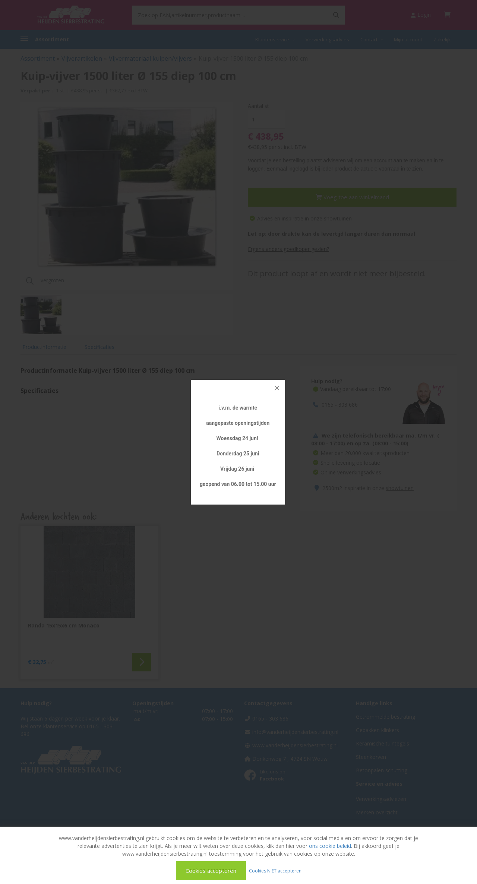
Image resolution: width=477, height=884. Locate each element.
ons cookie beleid (330, 845)
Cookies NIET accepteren (275, 870)
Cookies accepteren (211, 870)
